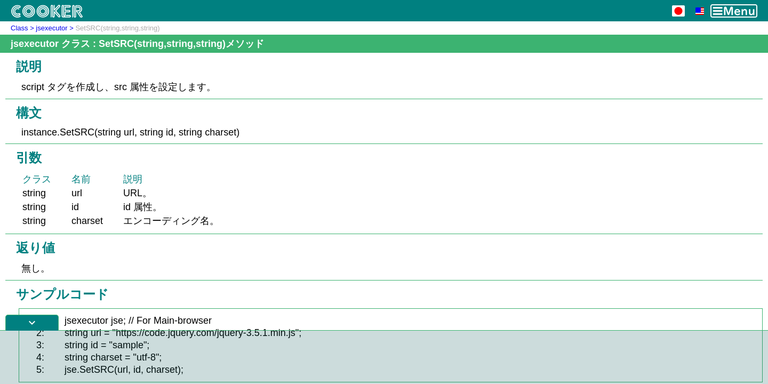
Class (19, 28)
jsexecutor (51, 28)
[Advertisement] (384, 357)
